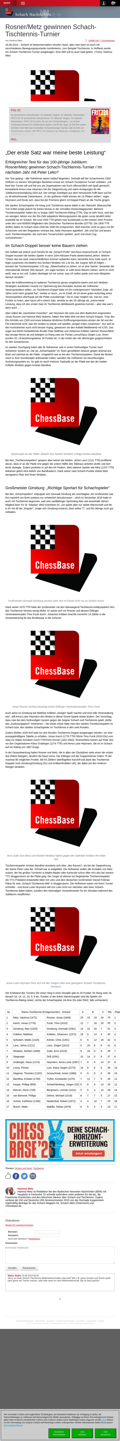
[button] (23, 3)
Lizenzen (80, 1320)
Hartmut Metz (25, 1188)
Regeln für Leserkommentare (19, 1225)
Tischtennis (38, 1168)
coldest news (60, 1326)
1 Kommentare (108, 40)
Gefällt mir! (93, 40)
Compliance (91, 1320)
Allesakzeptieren (105, 1433)
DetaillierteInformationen (59, 1433)
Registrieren (34, 1239)
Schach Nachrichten (33, 14)
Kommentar (11, 1243)
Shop (7, 3)
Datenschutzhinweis (24, 1320)
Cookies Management (65, 1320)
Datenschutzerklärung (13, 1425)
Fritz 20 (15, 110)
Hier (104, 1420)
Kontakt (50, 1320)
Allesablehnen (82, 1433)
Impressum (40, 1320)
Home (101, 1320)
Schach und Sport (23, 1168)
